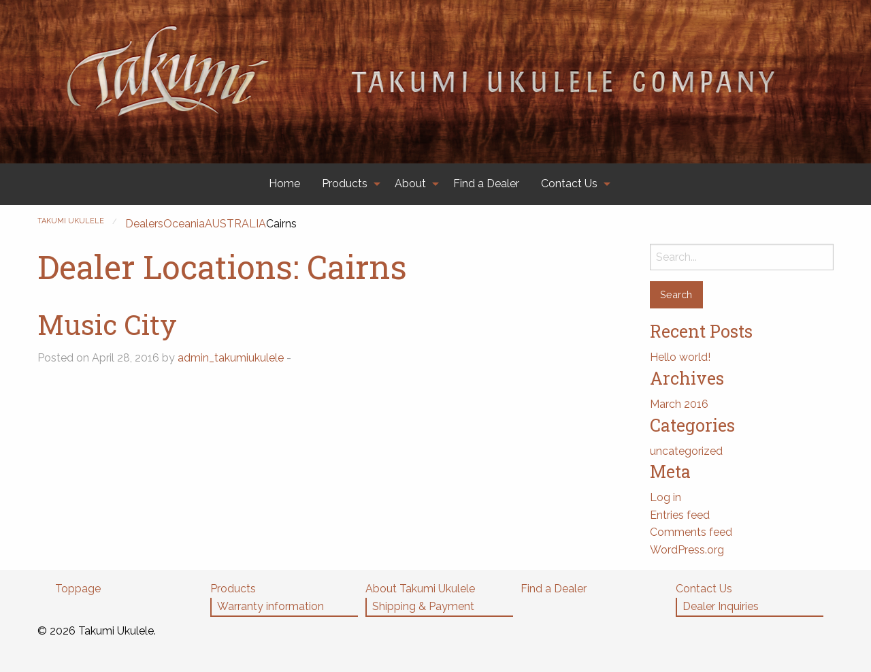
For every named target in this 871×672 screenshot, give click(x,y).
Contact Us (569, 183)
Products (344, 183)
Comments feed (691, 532)
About (410, 183)
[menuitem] (284, 184)
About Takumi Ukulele (420, 588)
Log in (665, 497)
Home (284, 183)
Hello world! (680, 357)
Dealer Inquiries (721, 606)
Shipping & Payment (423, 606)
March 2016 (679, 404)
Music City (107, 324)
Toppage (78, 588)
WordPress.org (687, 549)
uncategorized (686, 451)
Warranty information (270, 606)
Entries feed (680, 515)
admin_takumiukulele (231, 357)
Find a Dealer (486, 183)
